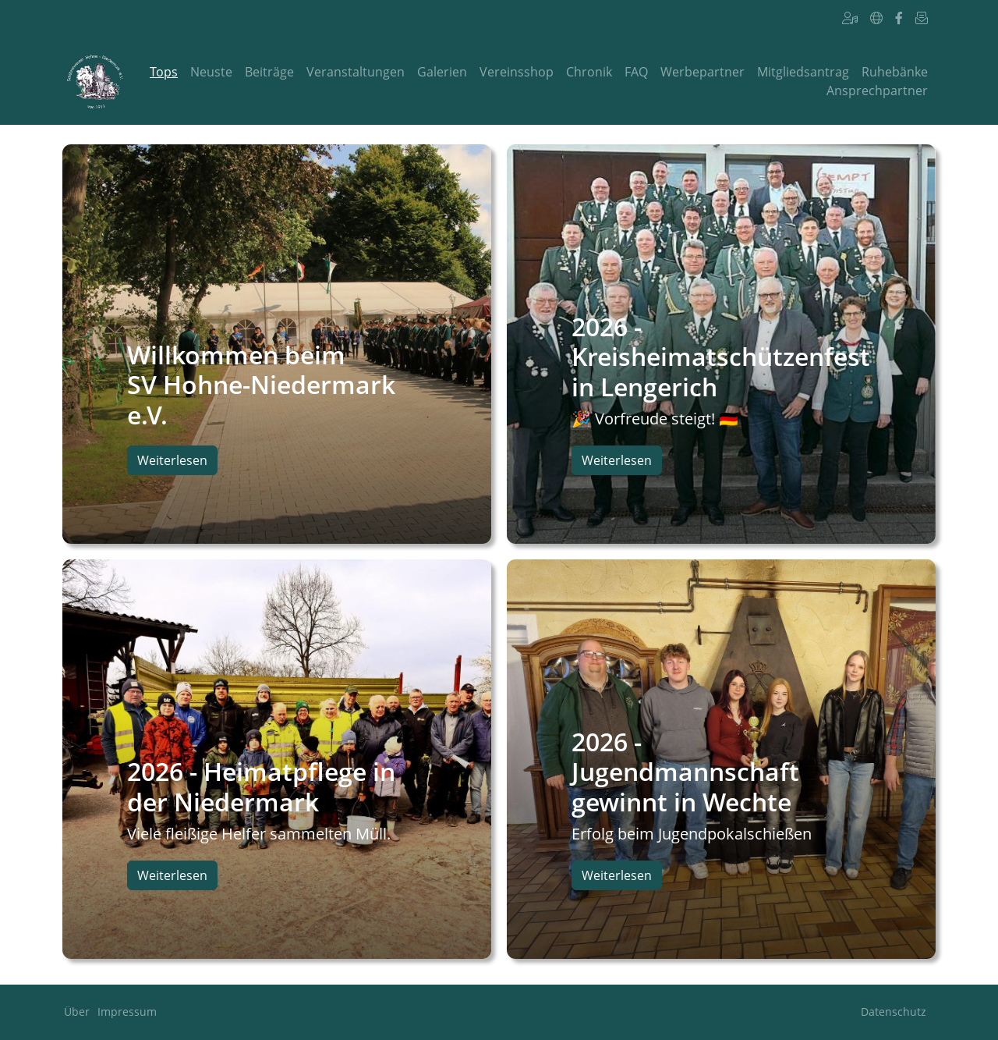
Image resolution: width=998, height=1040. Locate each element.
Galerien (442, 71)
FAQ (636, 71)
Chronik (589, 71)
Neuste (211, 71)
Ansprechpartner (877, 90)
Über (77, 1011)
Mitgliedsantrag (803, 71)
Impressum (127, 1011)
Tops (164, 71)
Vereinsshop (517, 71)
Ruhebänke (895, 71)
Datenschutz (893, 1011)
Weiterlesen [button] (172, 460)
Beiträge (269, 71)
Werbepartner (702, 71)
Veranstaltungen (355, 71)
